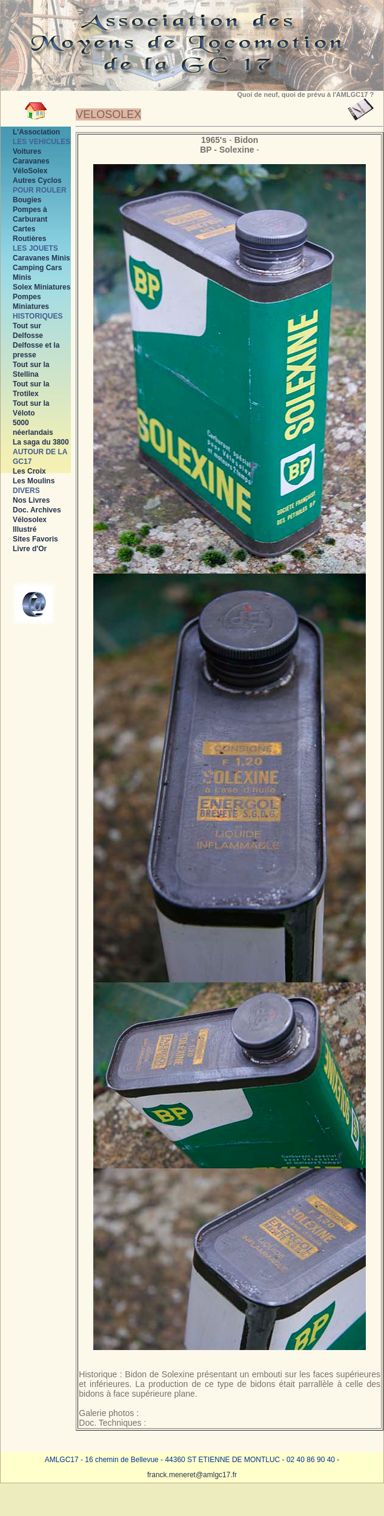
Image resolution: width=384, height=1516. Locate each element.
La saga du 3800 (41, 442)
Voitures (27, 151)
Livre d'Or (30, 549)
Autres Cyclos (37, 180)
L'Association (36, 132)
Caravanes (31, 161)
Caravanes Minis (41, 258)
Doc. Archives (37, 510)
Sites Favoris (35, 539)
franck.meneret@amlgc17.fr (192, 1475)
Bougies (27, 200)
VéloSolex (30, 171)
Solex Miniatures (41, 287)
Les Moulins (34, 481)
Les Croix (29, 471)
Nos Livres (31, 500)
